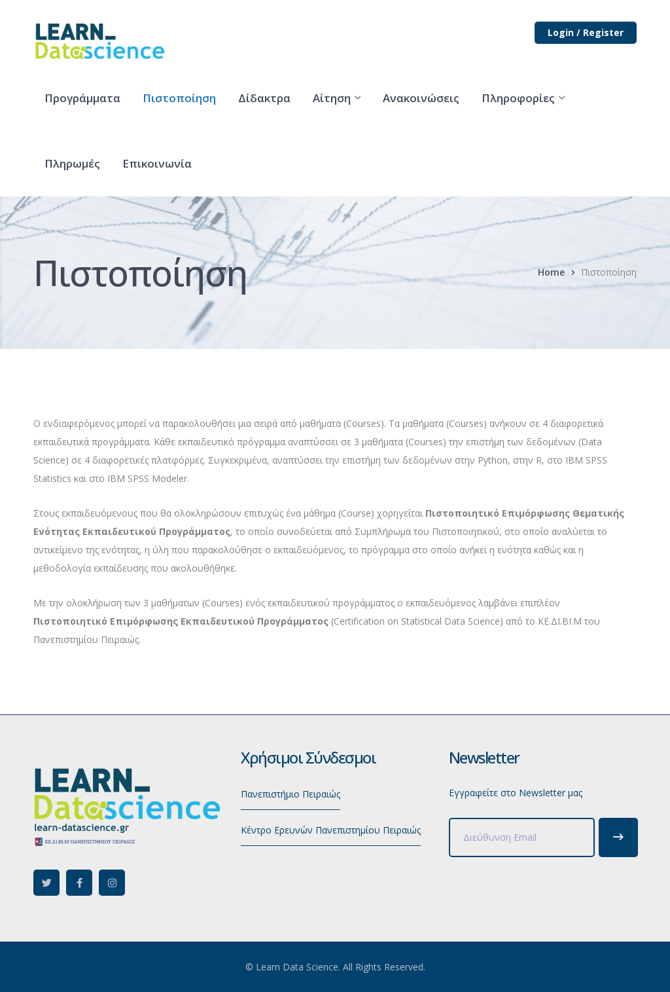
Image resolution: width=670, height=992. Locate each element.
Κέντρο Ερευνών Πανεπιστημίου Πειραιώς (331, 830)
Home (551, 272)
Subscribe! (618, 837)
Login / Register (586, 32)
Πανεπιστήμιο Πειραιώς (290, 794)
